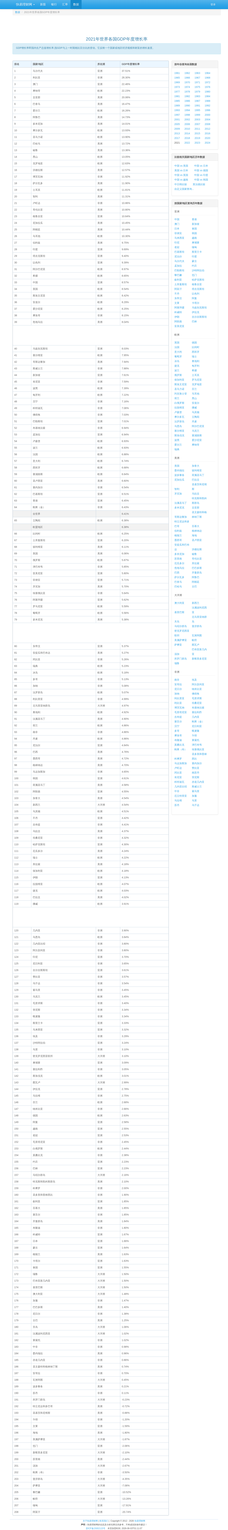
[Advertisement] (117, 24)
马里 (194, 800)
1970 (187, 82)
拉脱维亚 (179, 407)
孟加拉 (178, 265)
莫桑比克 (179, 744)
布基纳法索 (198, 707)
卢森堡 (178, 412)
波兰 (176, 370)
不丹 (176, 293)
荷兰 (176, 398)
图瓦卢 (195, 644)
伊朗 (176, 316)
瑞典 (176, 449)
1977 (177, 91)
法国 (176, 347)
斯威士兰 (197, 786)
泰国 (194, 228)
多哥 (176, 730)
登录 (213, 4)
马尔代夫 (179, 261)
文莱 (176, 302)
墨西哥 (178, 540)
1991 (197, 105)
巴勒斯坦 (179, 270)
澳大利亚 (179, 602)
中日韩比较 (180, 184)
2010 (187, 128)
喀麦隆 (195, 730)
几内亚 (195, 716)
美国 (176, 465)
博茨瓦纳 (179, 707)
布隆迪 (178, 740)
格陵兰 (178, 535)
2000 (207, 114)
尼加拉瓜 (179, 479)
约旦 (194, 265)
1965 (177, 77)
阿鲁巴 (195, 577)
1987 (197, 100)
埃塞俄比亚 (198, 749)
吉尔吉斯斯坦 (199, 316)
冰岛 (176, 361)
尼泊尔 (178, 256)
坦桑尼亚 (197, 703)
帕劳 (194, 640)
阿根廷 (195, 581)
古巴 (194, 586)
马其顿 (195, 412)
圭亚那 (195, 507)
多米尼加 (179, 554)
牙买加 (178, 493)
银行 (54, 4)
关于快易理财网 (90, 1521)
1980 (207, 91)
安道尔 (195, 402)
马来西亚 (179, 237)
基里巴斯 (179, 612)
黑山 (194, 398)
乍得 (194, 735)
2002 (187, 119)
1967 (197, 77)
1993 (177, 110)
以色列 (195, 293)
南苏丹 (195, 772)
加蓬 (194, 795)
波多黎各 (179, 475)
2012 (207, 128)
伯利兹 (178, 530)
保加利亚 (179, 379)
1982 (187, 96)
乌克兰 (195, 430)
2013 (177, 133)
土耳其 (195, 375)
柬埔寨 (195, 242)
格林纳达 (197, 530)
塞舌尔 (178, 721)
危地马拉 (179, 567)
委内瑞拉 (179, 470)
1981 (177, 96)
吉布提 (178, 716)
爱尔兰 (178, 444)
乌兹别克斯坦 (199, 307)
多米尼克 (179, 507)
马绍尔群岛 (180, 626)
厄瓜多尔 (179, 563)
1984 (207, 96)
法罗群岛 (179, 421)
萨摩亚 (178, 644)
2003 (197, 119)
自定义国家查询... (184, 189)
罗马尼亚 (197, 379)
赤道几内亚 (198, 781)
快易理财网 (25, 4)
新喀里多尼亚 (199, 658)
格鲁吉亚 (197, 284)
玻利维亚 (197, 470)
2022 (187, 142)
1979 (197, 91)
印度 (194, 256)
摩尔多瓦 (179, 416)
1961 (177, 73)
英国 (176, 342)
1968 (207, 77)
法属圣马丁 (180, 502)
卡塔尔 (195, 302)
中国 (176, 219)
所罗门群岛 (180, 658)
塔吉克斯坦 (198, 289)
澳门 (176, 224)
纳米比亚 (197, 689)
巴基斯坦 (179, 251)
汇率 (65, 4)
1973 (177, 87)
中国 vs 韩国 (201, 179)
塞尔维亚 (179, 430)
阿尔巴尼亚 (198, 426)
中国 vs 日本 (201, 165)
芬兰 (194, 389)
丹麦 (194, 421)
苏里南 (178, 558)
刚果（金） (198, 721)
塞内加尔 (197, 763)
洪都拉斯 (197, 549)
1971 (197, 82)
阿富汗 (178, 289)
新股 (43, 4)
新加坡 (195, 224)
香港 (194, 219)
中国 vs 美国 (181, 165)
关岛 (176, 621)
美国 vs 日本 (181, 170)
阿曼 (194, 298)
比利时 (195, 347)
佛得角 (195, 693)
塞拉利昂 (197, 712)
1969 (177, 82)
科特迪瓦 (179, 781)
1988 (207, 100)
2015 (197, 133)
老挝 (176, 247)
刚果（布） (180, 749)
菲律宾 (178, 233)
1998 (187, 114)
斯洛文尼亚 (180, 384)
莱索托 (195, 740)
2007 (197, 124)
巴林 (194, 321)
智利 (176, 489)
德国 (194, 342)
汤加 (176, 654)
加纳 (176, 693)
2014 (187, 133)
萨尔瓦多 (179, 577)
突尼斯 (195, 777)
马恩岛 (178, 426)
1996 (207, 110)
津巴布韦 (197, 744)
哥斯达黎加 (180, 516)
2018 (187, 138)
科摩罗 (178, 758)
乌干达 (195, 805)
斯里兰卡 (197, 251)
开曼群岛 (197, 572)
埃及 (194, 679)
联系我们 (104, 1521)
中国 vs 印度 (201, 175)
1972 (207, 82)
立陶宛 (195, 416)
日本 (176, 228)
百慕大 (195, 526)
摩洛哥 (178, 735)
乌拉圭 (195, 493)
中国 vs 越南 (181, 179)
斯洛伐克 (179, 435)
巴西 (176, 572)
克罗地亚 (197, 384)
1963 (197, 73)
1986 (187, 100)
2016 (207, 133)
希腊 (194, 370)
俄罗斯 (178, 375)
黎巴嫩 (178, 275)
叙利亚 (178, 279)
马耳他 (195, 393)
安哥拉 (178, 684)
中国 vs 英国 (181, 175)
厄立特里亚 (180, 795)
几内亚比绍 (180, 786)
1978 (187, 91)
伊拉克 (195, 312)
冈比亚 (178, 772)
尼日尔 (178, 689)
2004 (207, 119)
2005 (177, 124)
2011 (197, 128)
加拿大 (195, 465)
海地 (194, 535)
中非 (176, 791)
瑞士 (194, 356)
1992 (207, 105)
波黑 (176, 440)
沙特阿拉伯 (198, 270)
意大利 (178, 351)
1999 (197, 114)
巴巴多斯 (197, 567)
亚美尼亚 (179, 326)
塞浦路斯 (197, 435)
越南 (194, 237)
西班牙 (195, 351)
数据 (76, 4)
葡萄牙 (178, 356)
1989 (177, 105)
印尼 (176, 242)
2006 (187, 124)
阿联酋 (178, 321)
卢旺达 (178, 768)
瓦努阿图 (197, 635)
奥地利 (195, 361)
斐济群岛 (197, 626)
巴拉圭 (195, 479)
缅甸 (194, 247)
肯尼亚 (178, 777)
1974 (187, 87)
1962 (187, 73)
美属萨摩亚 (180, 640)
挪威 (194, 407)
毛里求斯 (197, 698)
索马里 (195, 791)
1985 (177, 100)
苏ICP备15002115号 (95, 1528)
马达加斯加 (180, 763)
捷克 (176, 365)
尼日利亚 (197, 726)
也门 (194, 275)
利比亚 (178, 703)
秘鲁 (194, 554)
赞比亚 (195, 768)
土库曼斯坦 (180, 284)
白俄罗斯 (179, 402)
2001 (177, 119)
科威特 (178, 312)
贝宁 (176, 726)
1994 (187, 110)
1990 (187, 105)
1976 (207, 87)
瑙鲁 (176, 663)
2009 (177, 128)
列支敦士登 (180, 393)
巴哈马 (178, 586)
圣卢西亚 (197, 540)
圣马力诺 (179, 389)
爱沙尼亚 (197, 440)
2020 (207, 138)
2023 (197, 142)
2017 (177, 138)
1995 (197, 110)
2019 (197, 138)
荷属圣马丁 (198, 475)
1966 (187, 77)
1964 (207, 73)
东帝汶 (178, 298)
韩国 (194, 233)
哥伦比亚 (197, 558)
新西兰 (195, 602)
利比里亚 (179, 698)
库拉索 (195, 563)
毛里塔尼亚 (180, 712)
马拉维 (178, 800)
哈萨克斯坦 (198, 279)
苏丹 (176, 805)
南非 (176, 679)
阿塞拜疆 (179, 307)
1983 (197, 96)
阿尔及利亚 (198, 684)
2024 (207, 142)
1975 (197, 87)
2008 (207, 124)
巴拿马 (178, 581)
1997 (177, 114)
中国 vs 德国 (201, 170)
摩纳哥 (195, 444)
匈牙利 (195, 365)
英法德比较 (199, 184)
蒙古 (194, 261)
